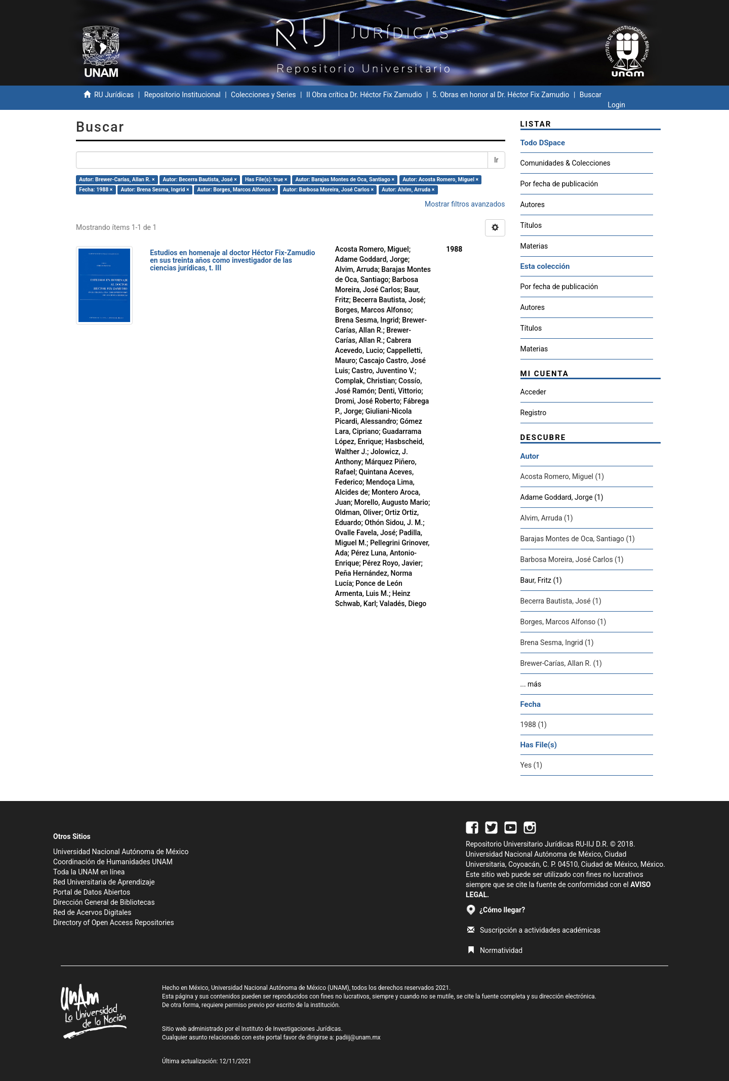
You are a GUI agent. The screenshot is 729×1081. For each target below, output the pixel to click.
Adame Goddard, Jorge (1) (561, 497)
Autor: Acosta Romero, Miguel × (440, 179)
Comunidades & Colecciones (565, 163)
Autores (532, 205)
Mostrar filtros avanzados (465, 204)
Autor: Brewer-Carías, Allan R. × (116, 179)
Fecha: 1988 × (95, 189)
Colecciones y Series (263, 95)
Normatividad (494, 950)
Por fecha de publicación (559, 184)
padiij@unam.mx (358, 1037)
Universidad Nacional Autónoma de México (121, 852)
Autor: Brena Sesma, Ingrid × (155, 189)
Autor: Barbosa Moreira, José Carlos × (328, 189)
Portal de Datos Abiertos (91, 892)
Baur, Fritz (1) (541, 580)
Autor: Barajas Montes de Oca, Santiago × (344, 179)
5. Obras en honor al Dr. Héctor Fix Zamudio (501, 95)
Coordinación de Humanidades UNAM (113, 862)
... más (531, 684)
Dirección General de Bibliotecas (104, 902)
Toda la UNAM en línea (89, 872)
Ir (496, 160)
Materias (534, 246)
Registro (533, 413)
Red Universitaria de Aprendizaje (104, 882)
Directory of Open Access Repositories (113, 922)
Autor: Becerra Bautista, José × (200, 179)
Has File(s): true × (266, 179)
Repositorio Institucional (182, 95)
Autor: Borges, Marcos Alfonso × (236, 189)
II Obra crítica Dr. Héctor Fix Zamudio (364, 95)
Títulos (531, 225)
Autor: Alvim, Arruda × (408, 189)
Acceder (533, 392)
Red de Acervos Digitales (92, 912)
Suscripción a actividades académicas (533, 930)
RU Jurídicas (114, 95)
